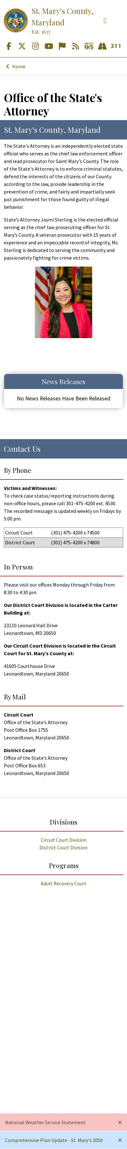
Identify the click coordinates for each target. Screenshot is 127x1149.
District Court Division (63, 847)
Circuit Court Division (64, 840)
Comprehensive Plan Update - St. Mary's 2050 (54, 1140)
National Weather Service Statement (45, 1122)
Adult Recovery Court (64, 883)
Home (18, 66)
